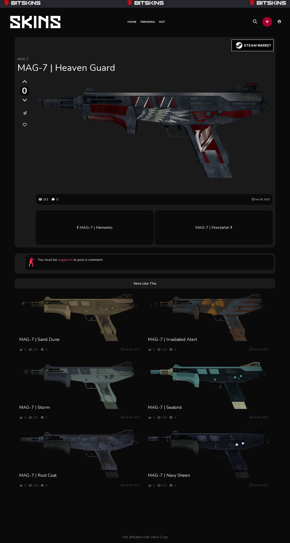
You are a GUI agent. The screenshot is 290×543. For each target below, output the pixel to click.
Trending (147, 22)
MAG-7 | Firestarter (213, 227)
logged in (65, 259)
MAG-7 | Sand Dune (39, 339)
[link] (24, 124)
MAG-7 (22, 59)
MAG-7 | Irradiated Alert (172, 339)
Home (132, 22)
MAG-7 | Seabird (165, 407)
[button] (267, 22)
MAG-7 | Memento (94, 227)
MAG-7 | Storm (34, 407)
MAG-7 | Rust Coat (38, 475)
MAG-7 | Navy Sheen (169, 475)
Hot (162, 22)
